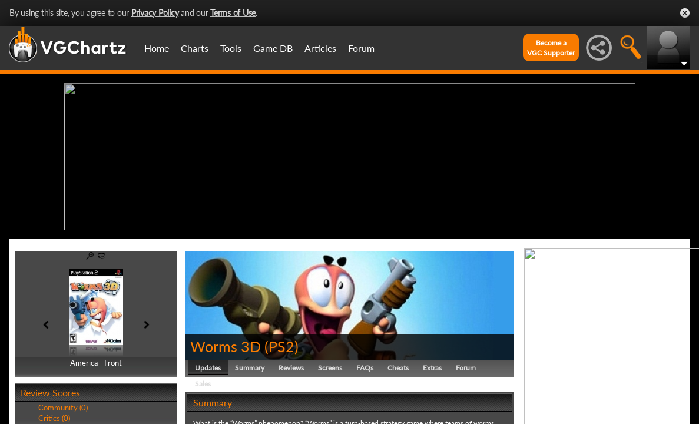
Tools (230, 48)
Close (685, 13)
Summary (249, 367)
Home (156, 48)
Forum (361, 48)
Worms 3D (225, 346)
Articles (320, 48)
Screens (330, 367)
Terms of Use (233, 13)
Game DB (273, 48)
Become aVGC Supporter (551, 47)
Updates (208, 367)
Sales (203, 383)
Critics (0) (54, 418)
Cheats (398, 367)
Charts (194, 48)
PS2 (281, 346)
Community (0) (63, 407)
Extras (432, 367)
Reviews (291, 367)
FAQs (364, 367)
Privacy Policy (155, 13)
